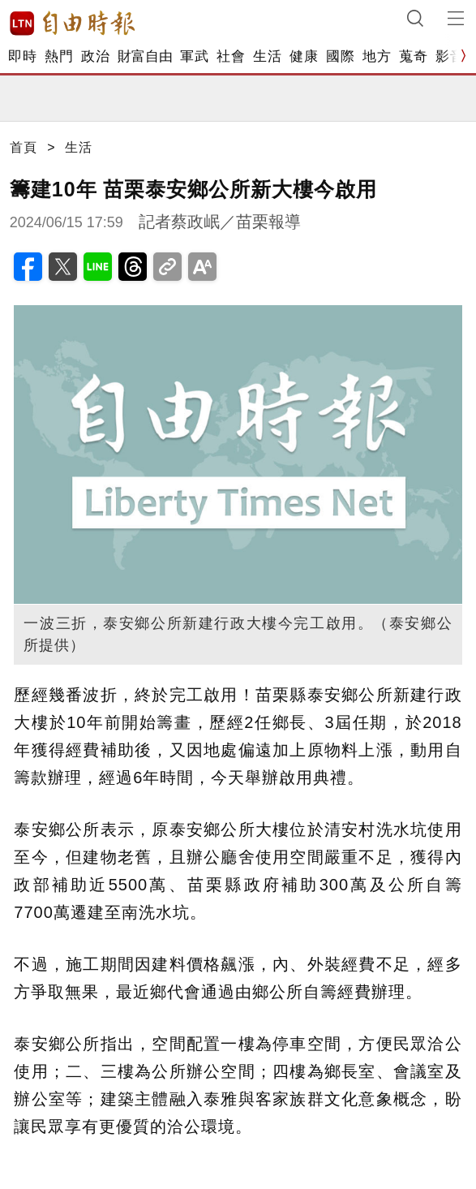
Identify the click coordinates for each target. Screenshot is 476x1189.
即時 (22, 56)
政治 (95, 56)
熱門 (59, 56)
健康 (303, 56)
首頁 (23, 147)
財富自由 (145, 56)
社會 (231, 56)
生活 (267, 56)
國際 (340, 56)
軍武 (194, 56)
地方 (376, 56)
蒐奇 (413, 56)
